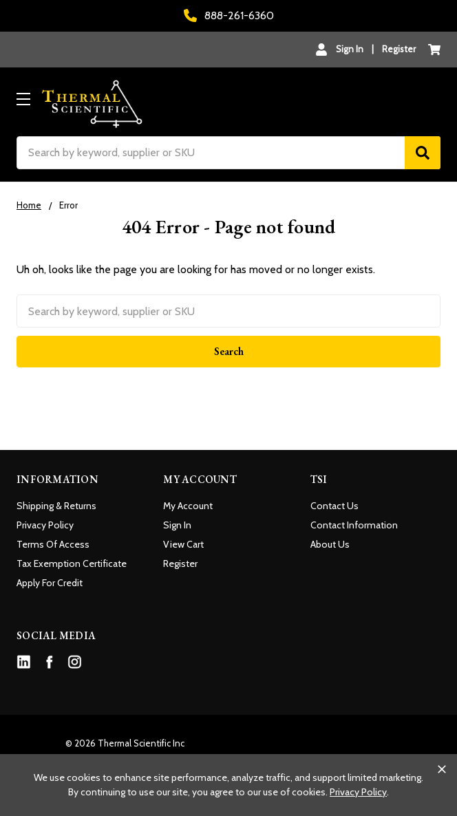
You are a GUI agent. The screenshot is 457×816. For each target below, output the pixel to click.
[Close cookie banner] (442, 769)
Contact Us (334, 506)
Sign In (177, 525)
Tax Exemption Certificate (72, 563)
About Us (330, 544)
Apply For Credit (50, 583)
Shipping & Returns (56, 506)
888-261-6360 (229, 15)
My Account (188, 506)
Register (399, 48)
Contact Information (354, 525)
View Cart (183, 544)
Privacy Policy (45, 525)
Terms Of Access (53, 544)
